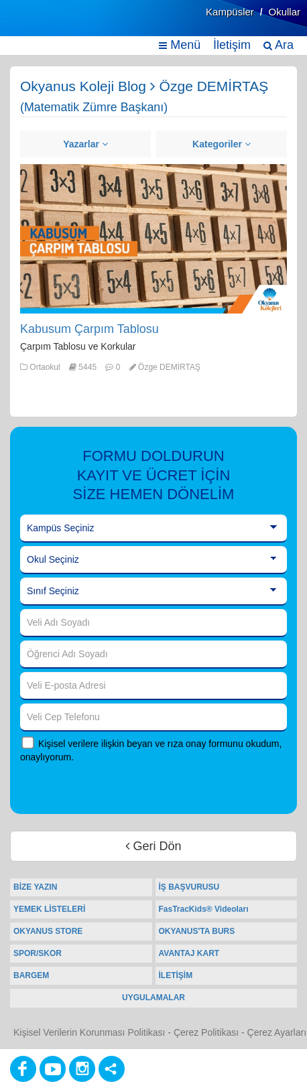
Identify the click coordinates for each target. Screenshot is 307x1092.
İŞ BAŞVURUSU (189, 887)
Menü (179, 45)
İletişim (232, 45)
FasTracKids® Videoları (204, 909)
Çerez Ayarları (276, 1032)
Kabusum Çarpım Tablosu (89, 329)
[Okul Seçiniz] (153, 560)
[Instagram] (82, 1069)
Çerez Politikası (206, 1032)
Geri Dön (153, 846)
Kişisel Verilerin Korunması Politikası (89, 1032)
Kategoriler (221, 144)
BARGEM (31, 975)
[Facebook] (23, 1069)
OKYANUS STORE (47, 931)
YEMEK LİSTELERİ (49, 909)
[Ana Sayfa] (42, 25)
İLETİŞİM (176, 975)
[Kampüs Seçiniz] (153, 529)
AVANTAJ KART (189, 953)
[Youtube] (53, 1069)
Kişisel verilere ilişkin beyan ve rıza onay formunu (140, 743)
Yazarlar (85, 144)
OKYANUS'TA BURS (197, 931)
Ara (278, 45)
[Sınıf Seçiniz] (153, 591)
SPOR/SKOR (37, 953)
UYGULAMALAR (153, 997)
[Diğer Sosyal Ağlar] (112, 1069)
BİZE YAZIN (35, 887)
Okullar (284, 11)
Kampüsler (230, 11)
